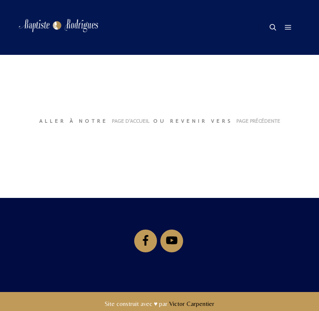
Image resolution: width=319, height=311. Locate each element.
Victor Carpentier (191, 303)
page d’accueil (130, 121)
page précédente (258, 121)
